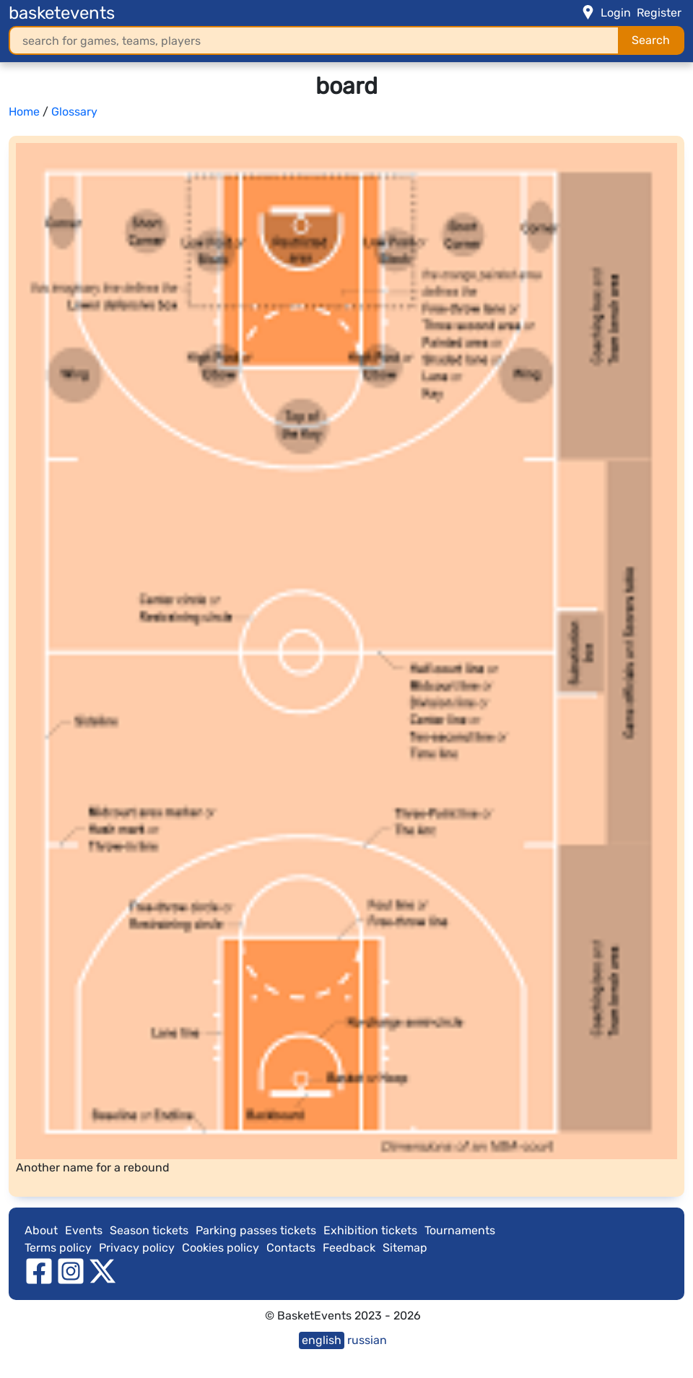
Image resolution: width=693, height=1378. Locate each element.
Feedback (349, 1247)
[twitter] (102, 1270)
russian (367, 1340)
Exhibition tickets (370, 1230)
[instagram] (70, 1270)
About (41, 1230)
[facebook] (39, 1270)
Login (616, 13)
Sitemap (405, 1247)
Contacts (290, 1247)
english (321, 1340)
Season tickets (149, 1230)
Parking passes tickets (256, 1230)
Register (659, 13)
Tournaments (459, 1230)
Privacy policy (137, 1247)
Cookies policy (220, 1247)
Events (84, 1230)
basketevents (62, 13)
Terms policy (58, 1247)
